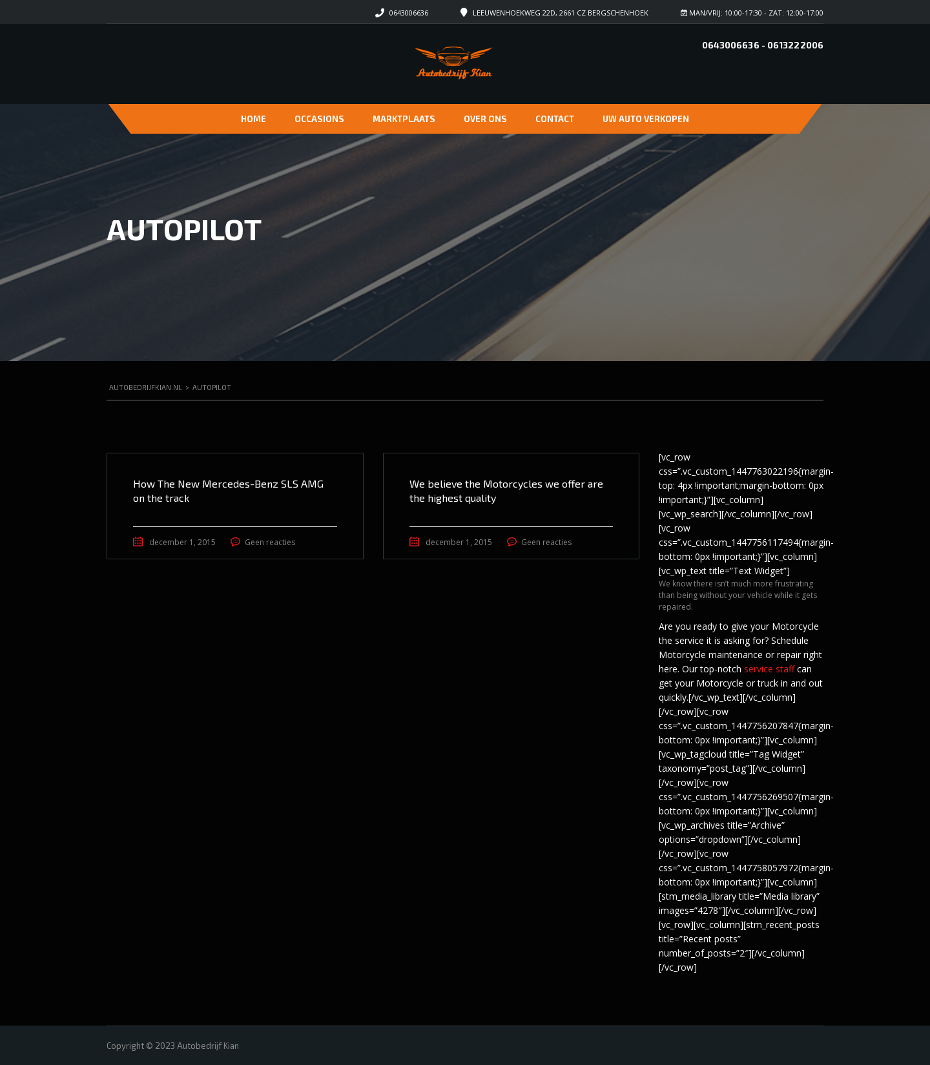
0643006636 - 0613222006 (762, 44)
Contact (554, 119)
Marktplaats (404, 119)
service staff (769, 669)
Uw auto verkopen (646, 119)
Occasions (319, 119)
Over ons (485, 119)
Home (253, 119)
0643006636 (408, 12)
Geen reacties (270, 542)
